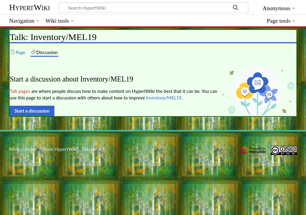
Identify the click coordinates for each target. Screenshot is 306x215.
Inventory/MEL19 (163, 97)
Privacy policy (22, 149)
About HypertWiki (59, 149)
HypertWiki (29, 7)
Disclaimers (93, 149)
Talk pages (20, 91)
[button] (32, 111)
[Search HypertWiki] (153, 7)
